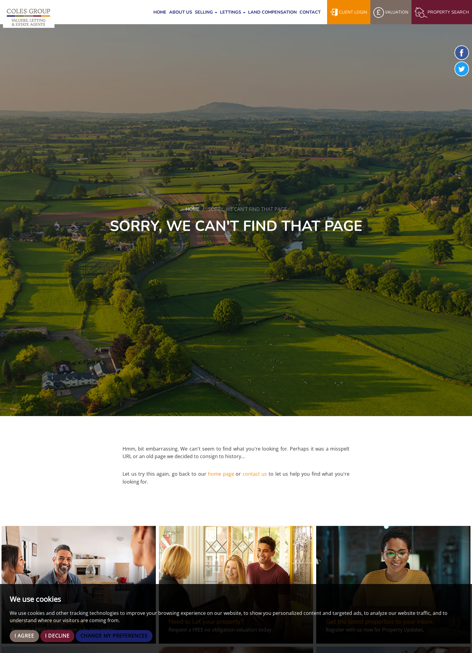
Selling (206, 12)
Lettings (232, 12)
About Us (180, 12)
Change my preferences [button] (114, 636)
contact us (255, 474)
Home (159, 12)
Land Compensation (272, 12)
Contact (310, 12)
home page (221, 474)
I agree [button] (24, 636)
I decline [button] (57, 636)
